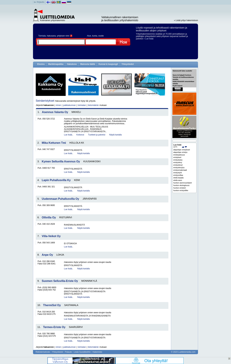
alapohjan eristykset (181, 150)
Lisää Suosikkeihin (82, 352)
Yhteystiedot (127, 64)
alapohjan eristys (180, 152)
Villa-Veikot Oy (51, 236)
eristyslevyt (178, 165)
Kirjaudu (40, 2)
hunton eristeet (179, 188)
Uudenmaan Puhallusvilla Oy (60, 198)
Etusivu (41, 64)
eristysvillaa (178, 175)
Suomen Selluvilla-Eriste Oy (60, 280)
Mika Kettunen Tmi (54, 142)
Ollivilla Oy (49, 217)
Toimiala (42, 36)
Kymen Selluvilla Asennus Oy (61, 161)
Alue (89, 36)
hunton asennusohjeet (182, 183)
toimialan (82, 105)
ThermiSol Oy (52, 305)
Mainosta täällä (87, 64)
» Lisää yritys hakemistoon (186, 20)
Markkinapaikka (55, 64)
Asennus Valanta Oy (55, 112)
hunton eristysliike (180, 190)
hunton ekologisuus (181, 185)
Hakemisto (97, 352)
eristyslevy (177, 162)
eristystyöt (177, 173)
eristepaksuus (179, 155)
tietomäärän (93, 105)
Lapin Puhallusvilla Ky (56, 180)
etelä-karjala (178, 178)
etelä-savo (177, 180)
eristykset (177, 157)
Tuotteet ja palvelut (96, 135)
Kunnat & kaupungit (108, 64)
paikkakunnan (69, 105)
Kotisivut (80, 135)
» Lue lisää (148, 39)
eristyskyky (178, 160)
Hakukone (72, 64)
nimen (58, 105)
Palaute (68, 352)
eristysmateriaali (180, 170)
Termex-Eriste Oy (54, 327)
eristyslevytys (178, 167)
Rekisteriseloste (43, 352)
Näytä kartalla (115, 135)
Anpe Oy (47, 254)
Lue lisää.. (68, 135)
